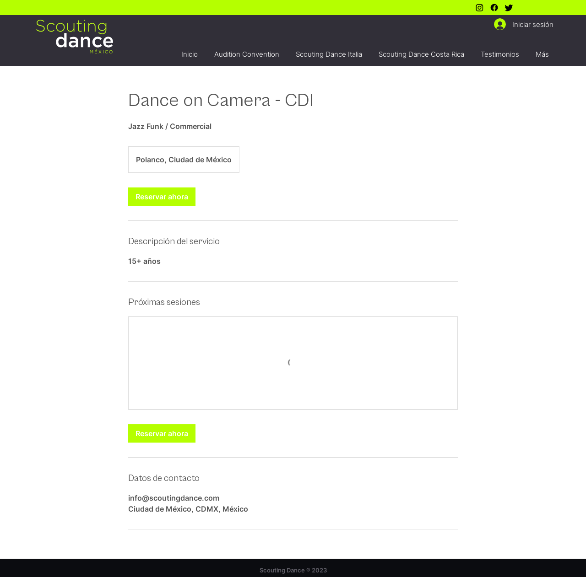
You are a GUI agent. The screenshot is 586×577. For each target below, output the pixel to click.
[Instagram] (479, 7)
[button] (247, 50)
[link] (161, 196)
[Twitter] (509, 7)
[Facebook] (494, 7)
